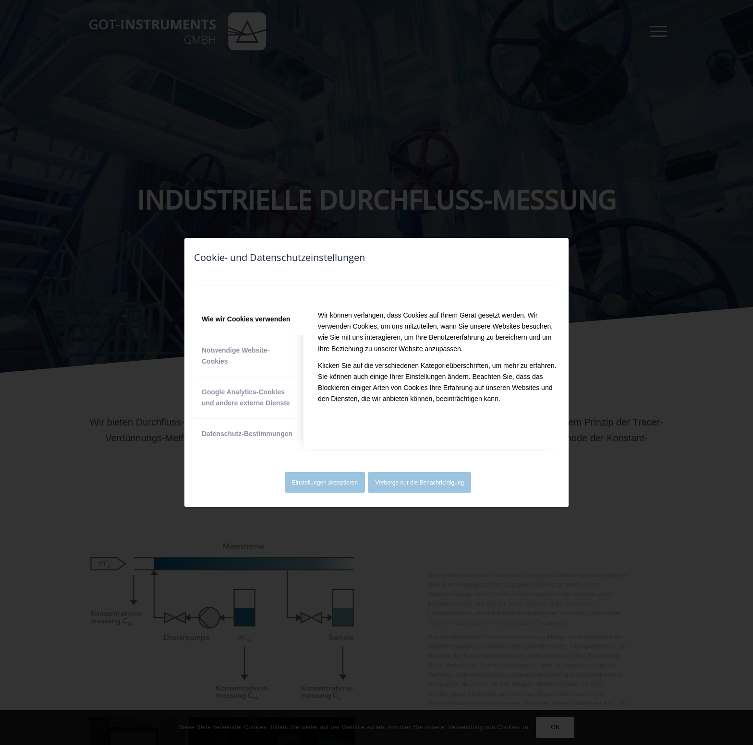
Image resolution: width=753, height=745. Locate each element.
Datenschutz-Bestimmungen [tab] (247, 434)
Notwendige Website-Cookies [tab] (235, 355)
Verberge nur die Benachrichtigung (420, 482)
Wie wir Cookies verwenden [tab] (246, 319)
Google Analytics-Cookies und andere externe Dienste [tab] (246, 397)
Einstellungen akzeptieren (325, 482)
